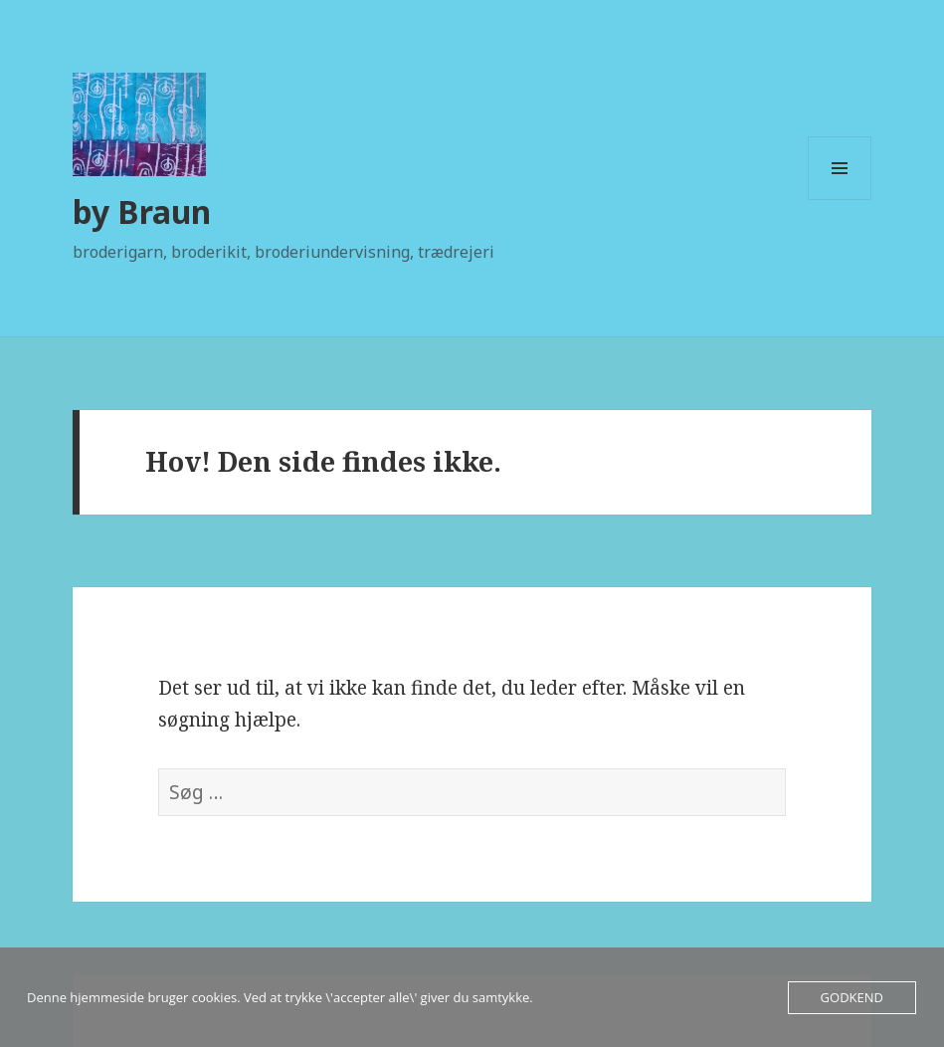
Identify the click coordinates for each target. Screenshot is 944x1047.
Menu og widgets (840, 199)
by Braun (142, 211)
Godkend (852, 997)
